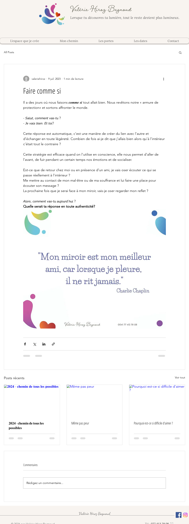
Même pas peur (80, 423)
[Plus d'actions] (163, 78)
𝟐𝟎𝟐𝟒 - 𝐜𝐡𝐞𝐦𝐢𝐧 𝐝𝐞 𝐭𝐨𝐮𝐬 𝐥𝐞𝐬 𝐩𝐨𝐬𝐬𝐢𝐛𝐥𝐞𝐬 (26, 425)
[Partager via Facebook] (25, 344)
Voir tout (180, 377)
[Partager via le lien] (53, 344)
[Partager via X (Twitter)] (34, 344)
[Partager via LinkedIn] (44, 344)
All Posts (9, 52)
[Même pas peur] (94, 400)
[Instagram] (185, 515)
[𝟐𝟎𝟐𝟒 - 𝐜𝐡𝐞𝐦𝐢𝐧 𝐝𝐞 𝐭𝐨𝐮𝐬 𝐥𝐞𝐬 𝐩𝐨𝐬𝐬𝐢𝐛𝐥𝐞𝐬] (32, 400)
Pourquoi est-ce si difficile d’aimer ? (153, 423)
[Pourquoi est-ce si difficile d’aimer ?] (157, 400)
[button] (180, 52)
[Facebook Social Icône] (178, 515)
